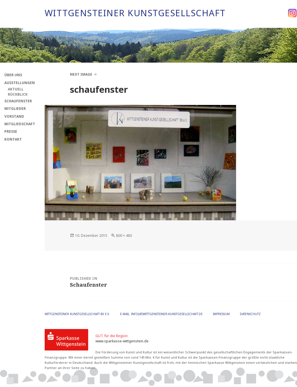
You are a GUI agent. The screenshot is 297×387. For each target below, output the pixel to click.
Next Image (81, 74)
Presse (10, 131)
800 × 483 (124, 235)
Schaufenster (18, 101)
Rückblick (18, 94)
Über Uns (13, 74)
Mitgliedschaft (19, 123)
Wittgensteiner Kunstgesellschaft (135, 13)
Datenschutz (250, 314)
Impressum (221, 314)
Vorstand (14, 116)
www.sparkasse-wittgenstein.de (121, 341)
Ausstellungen (19, 82)
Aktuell (15, 89)
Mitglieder (15, 108)
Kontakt (13, 139)
